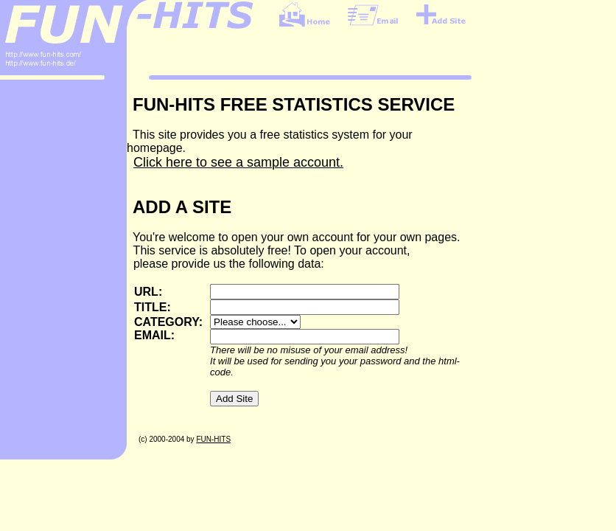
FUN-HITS (213, 439)
